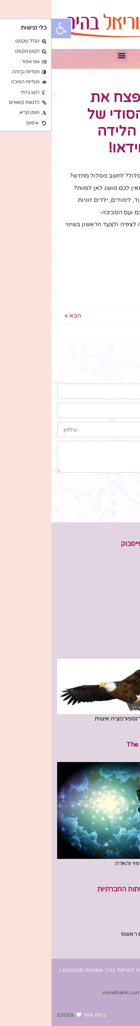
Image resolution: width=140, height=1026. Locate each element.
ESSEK (14, 1015)
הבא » (21, 315)
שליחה (116, 484)
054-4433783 (115, 943)
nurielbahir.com (70, 992)
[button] (70, 55)
